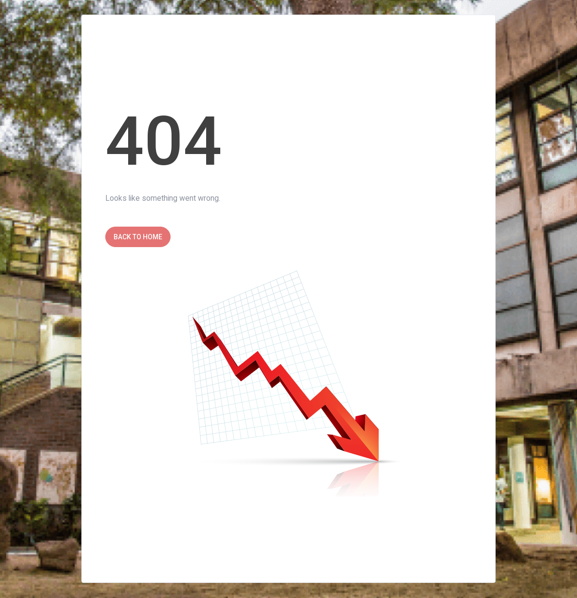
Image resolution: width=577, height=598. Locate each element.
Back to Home (138, 237)
